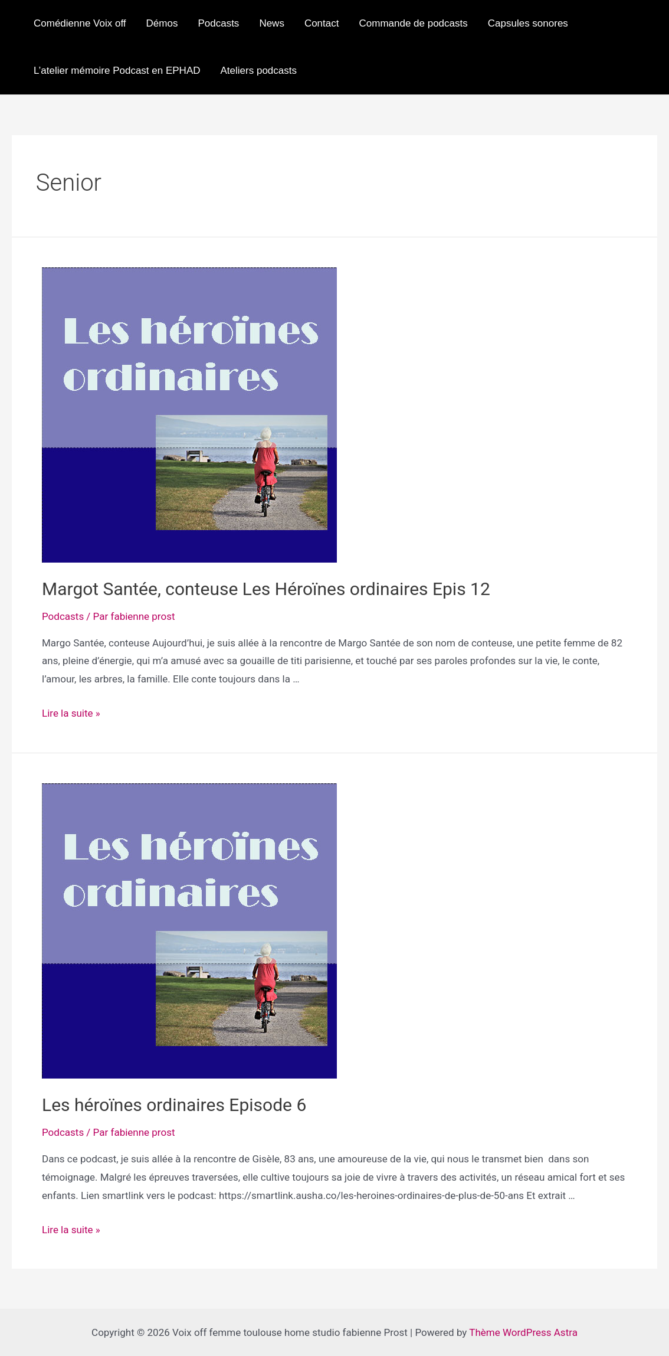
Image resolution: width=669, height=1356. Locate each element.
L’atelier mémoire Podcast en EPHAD (117, 70)
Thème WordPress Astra (523, 1332)
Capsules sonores (528, 23)
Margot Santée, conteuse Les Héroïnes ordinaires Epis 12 (266, 589)
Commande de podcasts (413, 23)
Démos (162, 23)
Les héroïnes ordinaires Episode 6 (174, 1104)
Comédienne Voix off (80, 23)
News (271, 23)
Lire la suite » (71, 713)
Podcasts (218, 23)
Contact (321, 23)
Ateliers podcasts (259, 70)
